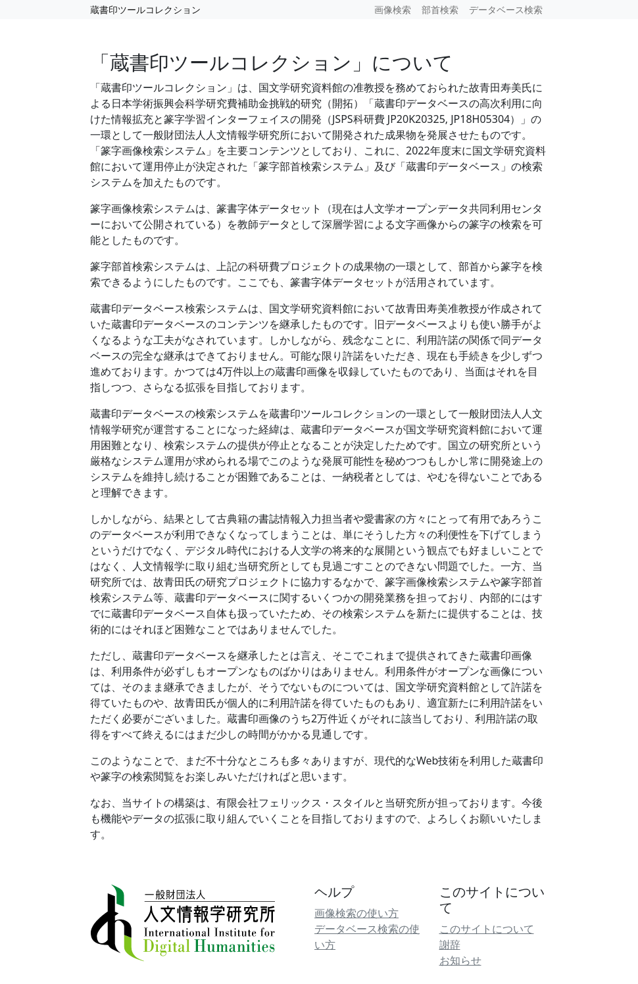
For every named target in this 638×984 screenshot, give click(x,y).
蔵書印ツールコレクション (145, 9)
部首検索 (440, 9)
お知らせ (460, 960)
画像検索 (392, 9)
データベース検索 (506, 9)
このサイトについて (486, 929)
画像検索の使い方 (356, 913)
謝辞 (449, 944)
